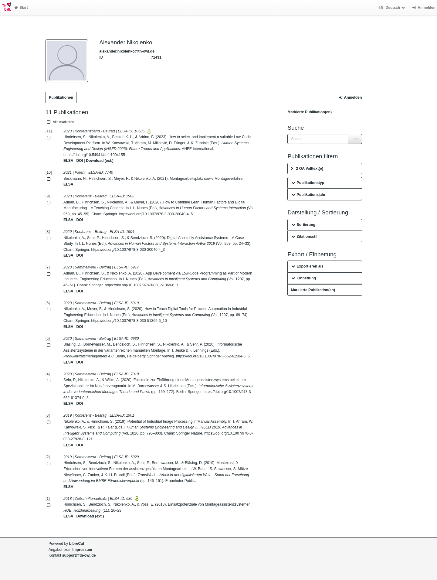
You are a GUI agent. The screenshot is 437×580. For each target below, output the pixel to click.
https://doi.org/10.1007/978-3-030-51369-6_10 (129, 321)
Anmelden (350, 97)
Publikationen (61, 97)
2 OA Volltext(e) (307, 168)
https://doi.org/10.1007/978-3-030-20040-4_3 (128, 249)
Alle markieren (60, 122)
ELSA (68, 161)
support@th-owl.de (79, 555)
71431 (156, 57)
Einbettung (303, 278)
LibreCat (76, 543)
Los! (354, 139)
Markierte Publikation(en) (309, 112)
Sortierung (303, 225)
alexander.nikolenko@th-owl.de (126, 51)
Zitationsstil (304, 236)
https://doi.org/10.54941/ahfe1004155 (94, 155)
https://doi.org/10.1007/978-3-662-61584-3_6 (213, 356)
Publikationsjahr (308, 195)
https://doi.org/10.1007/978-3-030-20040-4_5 (156, 214)
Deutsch (392, 7)
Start (21, 7)
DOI (79, 161)
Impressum (82, 550)
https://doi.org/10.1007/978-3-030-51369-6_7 (141, 285)
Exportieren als (307, 266)
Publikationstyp (307, 183)
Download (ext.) (99, 161)
